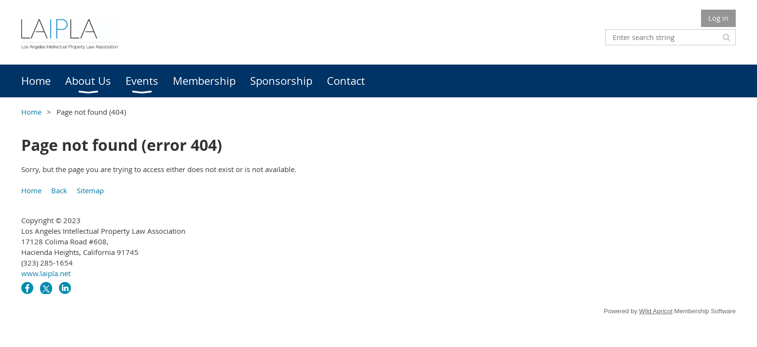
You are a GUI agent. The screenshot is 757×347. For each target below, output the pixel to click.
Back (59, 190)
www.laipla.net (45, 273)
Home (31, 112)
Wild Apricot (656, 311)
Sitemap (90, 190)
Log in (718, 18)
